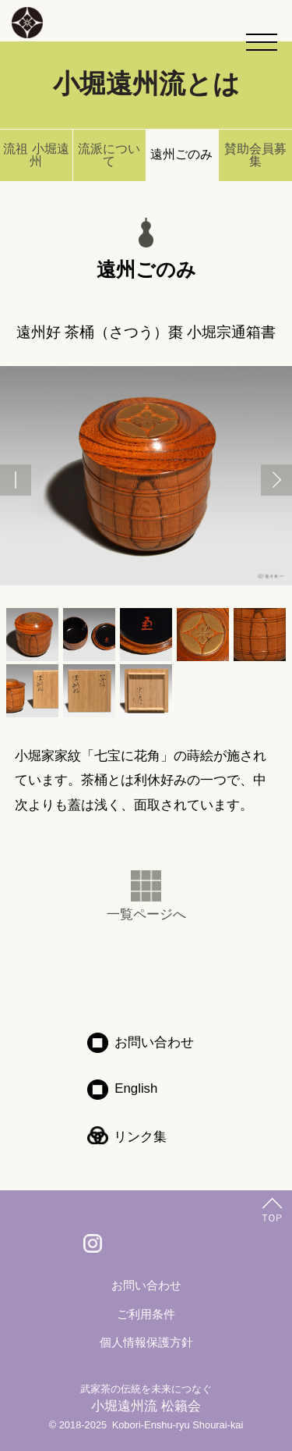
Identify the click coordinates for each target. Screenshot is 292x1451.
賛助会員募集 (255, 155)
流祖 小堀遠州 (36, 155)
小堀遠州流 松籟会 (146, 1398)
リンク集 (140, 1136)
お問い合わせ (154, 1042)
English (135, 1088)
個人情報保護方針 (146, 1342)
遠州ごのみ (181, 154)
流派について (109, 155)
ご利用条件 (146, 1314)
